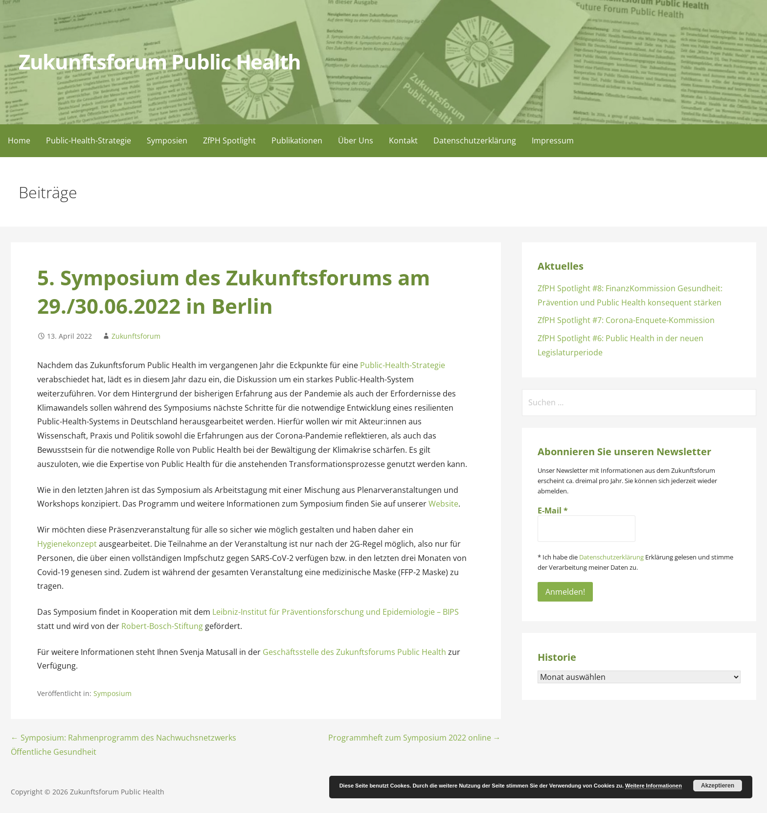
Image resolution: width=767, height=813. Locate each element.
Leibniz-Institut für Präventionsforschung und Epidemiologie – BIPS (335, 611)
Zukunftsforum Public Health (160, 61)
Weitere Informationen (653, 786)
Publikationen (296, 140)
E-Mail (553, 510)
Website (443, 503)
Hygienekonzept (67, 543)
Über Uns (355, 140)
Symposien (167, 140)
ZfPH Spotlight (229, 140)
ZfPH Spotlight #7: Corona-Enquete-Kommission (626, 320)
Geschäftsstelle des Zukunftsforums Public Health (354, 652)
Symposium (112, 693)
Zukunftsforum (136, 336)
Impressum (553, 140)
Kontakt (403, 140)
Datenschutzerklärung (474, 140)
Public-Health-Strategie (88, 140)
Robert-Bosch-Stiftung (162, 626)
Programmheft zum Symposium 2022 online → (414, 737)
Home (19, 140)
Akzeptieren (717, 785)
